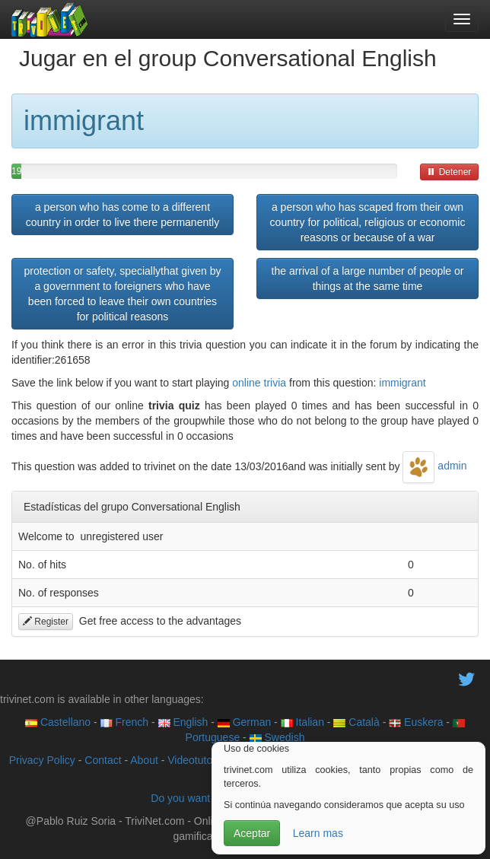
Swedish (277, 737)
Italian (302, 722)
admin (434, 466)
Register (45, 621)
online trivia (259, 383)
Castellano (58, 722)
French (124, 722)
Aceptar (252, 833)
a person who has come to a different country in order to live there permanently (122, 214)
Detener (449, 172)
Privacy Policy (42, 760)
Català (356, 722)
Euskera (416, 722)
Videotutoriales (202, 760)
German (244, 722)
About (144, 760)
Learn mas (318, 833)
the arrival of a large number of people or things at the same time (368, 278)
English (183, 722)
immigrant (402, 383)
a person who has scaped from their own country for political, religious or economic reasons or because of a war (368, 222)
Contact (102, 760)
